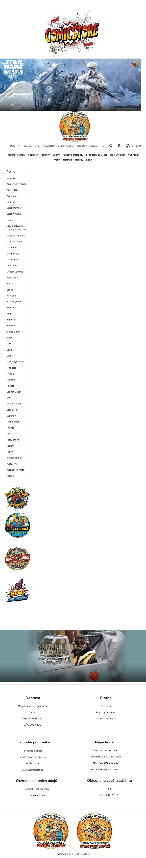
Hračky (79, 159)
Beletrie (67, 159)
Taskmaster (12, 421)
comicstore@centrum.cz (105, 769)
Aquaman (11, 196)
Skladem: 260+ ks (96, 154)
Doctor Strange (14, 271)
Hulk (8, 313)
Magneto (11, 367)
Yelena (10, 475)
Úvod (13, 145)
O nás (37, 145)
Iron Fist (10, 325)
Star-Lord (11, 409)
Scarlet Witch (13, 391)
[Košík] (129, 146)
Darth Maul (12, 253)
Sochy (56, 154)
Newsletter (49, 145)
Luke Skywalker (15, 361)
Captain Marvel (14, 241)
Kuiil (8, 343)
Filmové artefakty (72, 154)
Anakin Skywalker (16, 184)
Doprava (32, 698)
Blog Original (117, 154)
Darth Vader (13, 259)
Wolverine (12, 463)
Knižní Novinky (16, 154)
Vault (57, 159)
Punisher (11, 379)
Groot (9, 289)
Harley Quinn (13, 301)
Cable (9, 220)
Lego (89, 159)
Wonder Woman (15, 469)
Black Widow (13, 213)
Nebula (10, 373)
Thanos (10, 427)
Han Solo (11, 295)
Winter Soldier (14, 457)
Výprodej (133, 154)
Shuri (9, 397)
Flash (9, 283)
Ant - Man (12, 189)
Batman (10, 202)
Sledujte (81, 145)
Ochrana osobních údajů (36, 780)
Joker (9, 337)
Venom (10, 445)
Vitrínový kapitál (66, 145)
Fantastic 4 (12, 277)
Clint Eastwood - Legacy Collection (16, 227)
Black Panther (14, 207)
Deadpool (11, 265)
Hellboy (10, 307)
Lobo (9, 349)
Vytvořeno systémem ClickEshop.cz (73, 853)
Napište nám (106, 742)
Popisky (93, 145)
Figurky (45, 154)
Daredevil (11, 247)
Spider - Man (13, 403)
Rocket (10, 385)
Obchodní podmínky (33, 742)
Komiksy (33, 154)
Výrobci (10, 178)
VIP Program (25, 145)
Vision (9, 451)
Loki (8, 355)
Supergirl (11, 415)
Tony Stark (12, 439)
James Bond (13, 331)
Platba (105, 698)
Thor (8, 433)
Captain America (15, 235)
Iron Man (11, 319)
